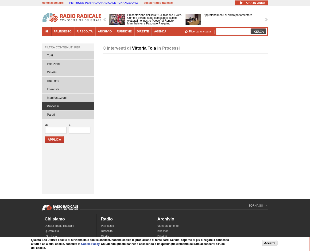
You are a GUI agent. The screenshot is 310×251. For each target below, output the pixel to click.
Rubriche (53, 80)
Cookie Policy (90, 244)
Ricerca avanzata (200, 31)
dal (47, 125)
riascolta (85, 31)
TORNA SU (256, 205)
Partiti (51, 114)
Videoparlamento (168, 225)
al (70, 125)
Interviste (53, 89)
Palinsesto (107, 225)
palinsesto (63, 31)
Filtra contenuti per (63, 47)
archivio (105, 31)
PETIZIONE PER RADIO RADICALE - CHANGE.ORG (103, 2)
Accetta (269, 243)
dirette (143, 31)
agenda (160, 31)
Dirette (105, 236)
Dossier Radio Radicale (59, 225)
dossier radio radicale (158, 2)
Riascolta (106, 231)
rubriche (124, 31)
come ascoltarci (53, 2)
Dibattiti (52, 72)
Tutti (50, 55)
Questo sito (52, 231)
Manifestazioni (56, 97)
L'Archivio (51, 236)
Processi (53, 106)
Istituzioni (53, 64)
